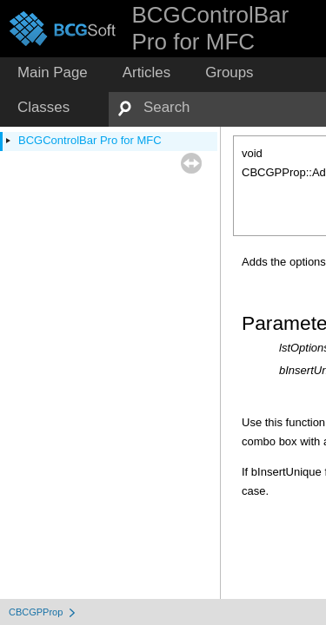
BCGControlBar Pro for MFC (90, 140)
